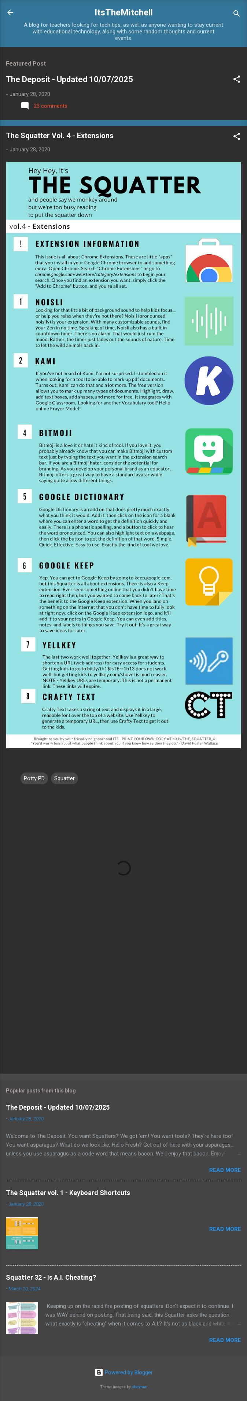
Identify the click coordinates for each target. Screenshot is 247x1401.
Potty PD (34, 778)
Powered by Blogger (124, 1372)
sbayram (139, 1387)
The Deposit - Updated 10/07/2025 (69, 79)
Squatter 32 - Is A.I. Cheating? (51, 1277)
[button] (236, 80)
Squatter (64, 778)
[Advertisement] (123, 1010)
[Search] (236, 15)
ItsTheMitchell (124, 12)
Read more (225, 1170)
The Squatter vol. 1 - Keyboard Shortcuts (68, 1193)
